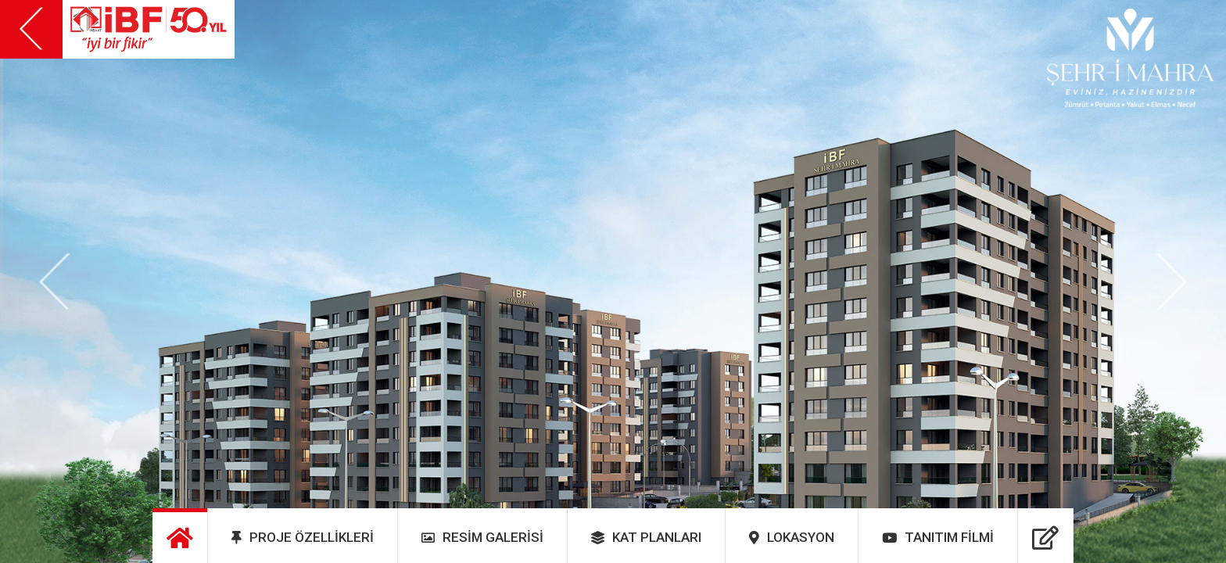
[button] (54, 281)
